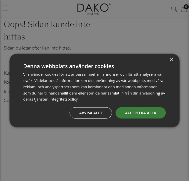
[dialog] (95, 90)
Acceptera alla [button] (140, 112)
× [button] (171, 60)
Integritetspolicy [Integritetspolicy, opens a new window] (64, 99)
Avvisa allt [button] (90, 112)
